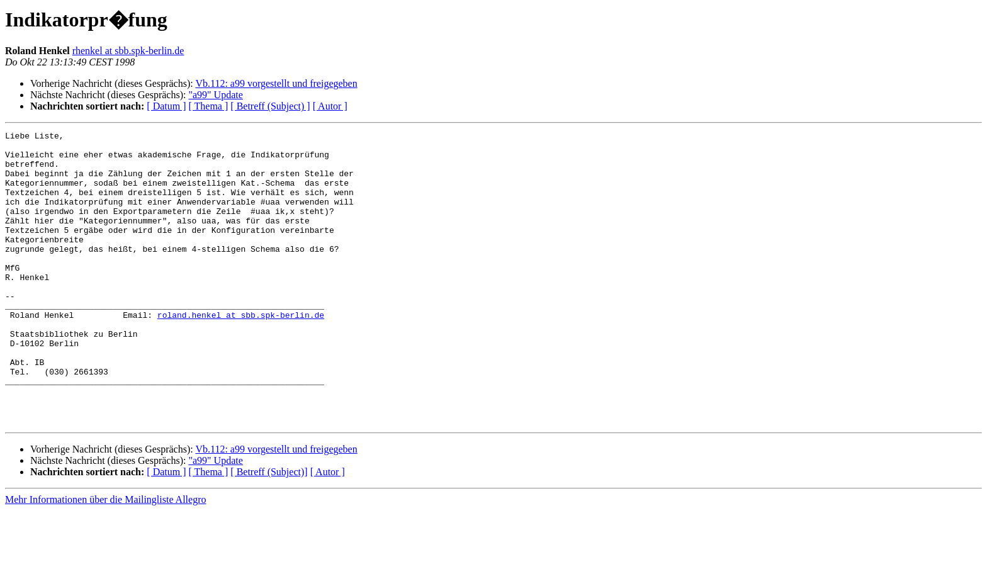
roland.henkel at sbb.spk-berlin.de (240, 352)
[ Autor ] (330, 106)
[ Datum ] (166, 106)
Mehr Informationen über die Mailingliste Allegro (105, 558)
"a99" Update (215, 94)
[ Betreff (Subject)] (268, 530)
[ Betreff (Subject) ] (270, 106)
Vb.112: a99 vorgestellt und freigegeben (276, 83)
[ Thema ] (208, 106)
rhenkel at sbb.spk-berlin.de (128, 50)
